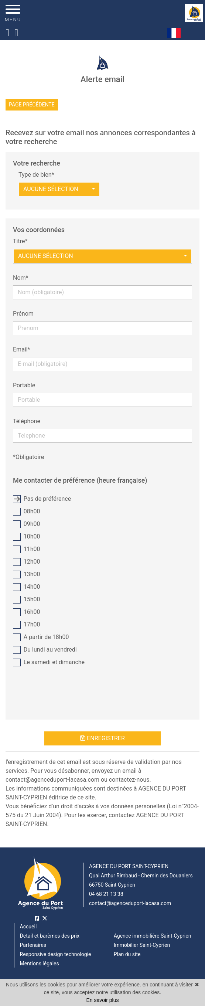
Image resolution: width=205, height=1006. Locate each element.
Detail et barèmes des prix (49, 936)
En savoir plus (102, 1000)
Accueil (28, 926)
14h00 (26, 587)
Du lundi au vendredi (45, 650)
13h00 (26, 574)
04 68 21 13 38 (106, 894)
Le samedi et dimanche (49, 662)
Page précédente (32, 105)
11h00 (26, 549)
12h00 (26, 562)
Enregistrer (102, 738)
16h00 (26, 612)
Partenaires (33, 945)
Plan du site (127, 954)
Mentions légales (39, 963)
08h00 (26, 512)
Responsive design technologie (55, 954)
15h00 (26, 600)
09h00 (26, 524)
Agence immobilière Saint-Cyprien (152, 936)
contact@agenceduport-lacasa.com (130, 903)
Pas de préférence (42, 499)
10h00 (26, 537)
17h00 (26, 625)
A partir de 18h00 (41, 637)
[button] (59, 189)
